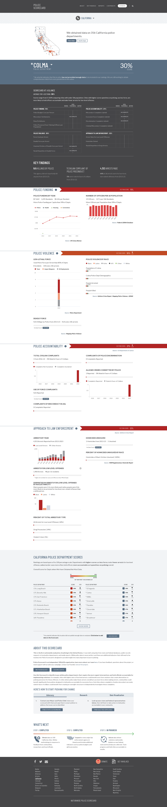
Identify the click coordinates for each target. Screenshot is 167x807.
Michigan (76, 774)
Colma (40, 65)
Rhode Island (97, 790)
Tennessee (116, 774)
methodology (42, 670)
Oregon (95, 785)
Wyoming (115, 793)
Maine (76, 771)
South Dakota (117, 771)
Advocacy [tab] (50, 695)
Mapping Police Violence (73, 334)
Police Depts (71, 41)
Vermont (115, 783)
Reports (101, 6)
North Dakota (78, 788)
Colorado (37, 781)
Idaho (56, 776)
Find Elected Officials (103, 710)
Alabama (37, 771)
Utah (114, 778)
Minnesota (77, 776)
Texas (114, 776)
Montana (76, 783)
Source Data (59, 670)
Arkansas (38, 774)
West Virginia (117, 790)
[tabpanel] (83, 705)
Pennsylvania (97, 788)
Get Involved (123, 761)
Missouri (76, 778)
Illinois (57, 778)
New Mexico (96, 774)
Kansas (57, 783)
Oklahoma (96, 783)
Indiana (57, 781)
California (83, 18)
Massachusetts (59, 790)
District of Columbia (41, 785)
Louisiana (57, 788)
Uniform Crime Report (104, 296)
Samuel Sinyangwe (82, 664)
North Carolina (78, 785)
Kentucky (57, 785)
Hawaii (57, 771)
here (96, 662)
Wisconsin (116, 788)
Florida (37, 790)
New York (96, 778)
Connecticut (38, 783)
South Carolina (117, 769)
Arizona (37, 776)
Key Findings (91, 6)
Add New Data (113, 636)
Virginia (115, 781)
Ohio (94, 781)
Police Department (75, 313)
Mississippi (77, 781)
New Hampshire (98, 769)
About (82, 6)
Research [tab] (83, 695)
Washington (116, 785)
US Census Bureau (75, 241)
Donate (122, 6)
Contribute (111, 6)
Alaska (37, 769)
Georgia (57, 769)
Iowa (56, 774)
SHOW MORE (83, 626)
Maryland (76, 769)
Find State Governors (51, 710)
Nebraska (77, 790)
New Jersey (96, 771)
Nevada (95, 776)
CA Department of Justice (125, 350)
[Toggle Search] (133, 6)
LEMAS (130, 296)
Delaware (38, 788)
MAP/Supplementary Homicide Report (121, 463)
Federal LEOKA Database (125, 222)
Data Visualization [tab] (117, 695)
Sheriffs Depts (82, 41)
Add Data (45, 327)
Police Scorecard (39, 6)
